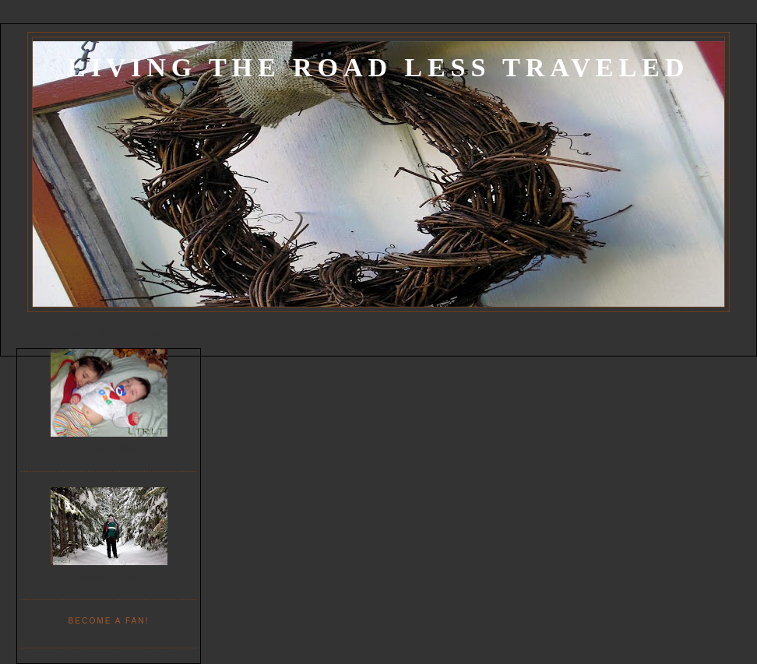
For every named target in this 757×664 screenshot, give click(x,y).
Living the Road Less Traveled (378, 67)
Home (28, 333)
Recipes (217, 333)
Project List (87, 333)
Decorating (155, 333)
